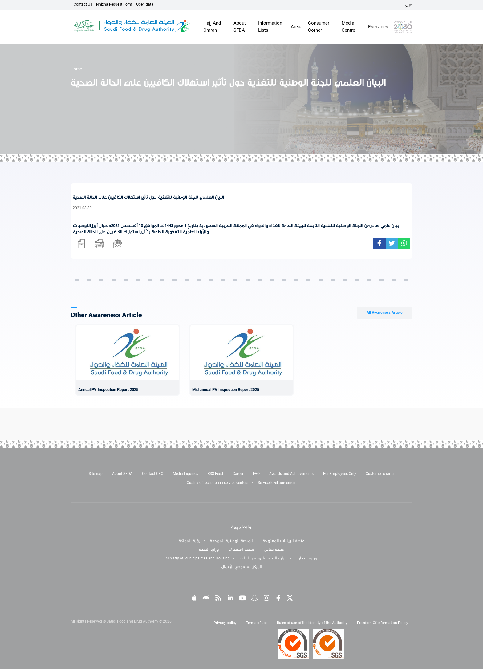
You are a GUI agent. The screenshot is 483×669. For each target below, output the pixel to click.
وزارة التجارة (306, 558)
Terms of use (256, 623)
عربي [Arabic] (407, 4)
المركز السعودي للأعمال (241, 567)
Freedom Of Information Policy (382, 623)
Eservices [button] (378, 27)
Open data (144, 4)
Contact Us (83, 4)
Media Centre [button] (348, 26)
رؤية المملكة (189, 541)
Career (238, 474)
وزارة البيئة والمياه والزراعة (263, 558)
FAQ (256, 474)
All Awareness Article (385, 312)
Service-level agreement (277, 482)
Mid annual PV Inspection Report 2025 (225, 389)
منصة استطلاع (241, 549)
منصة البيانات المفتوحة (283, 541)
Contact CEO (152, 474)
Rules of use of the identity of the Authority (312, 623)
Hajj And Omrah (212, 26)
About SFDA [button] (239, 26)
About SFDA (122, 474)
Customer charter (380, 474)
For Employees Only (339, 474)
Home (76, 68)
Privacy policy (225, 623)
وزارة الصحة (209, 549)
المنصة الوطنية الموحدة (231, 541)
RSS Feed (215, 474)
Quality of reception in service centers (217, 482)
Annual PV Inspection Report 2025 (108, 389)
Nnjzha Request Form (114, 4)
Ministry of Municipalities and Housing (198, 558)
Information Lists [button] (270, 26)
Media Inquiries (185, 474)
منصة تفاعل (274, 549)
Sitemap (96, 474)
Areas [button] (297, 27)
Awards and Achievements (291, 474)
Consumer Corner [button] (318, 26)
